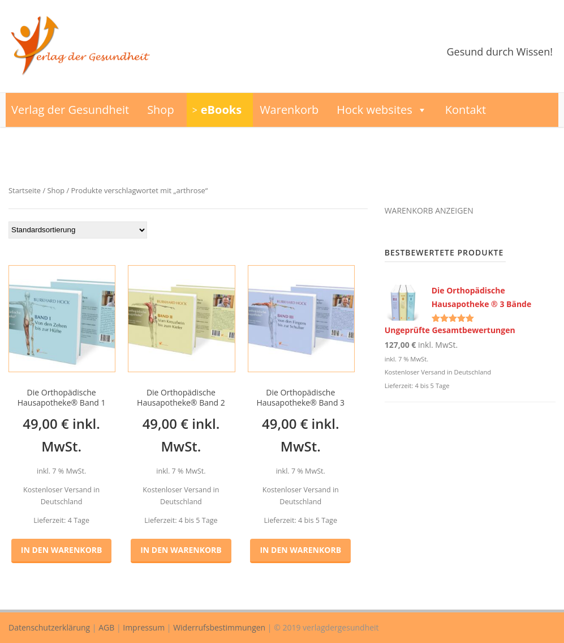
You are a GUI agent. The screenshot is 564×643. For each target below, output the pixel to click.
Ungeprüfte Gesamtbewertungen (450, 330)
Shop (160, 109)
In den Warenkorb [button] (61, 549)
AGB (106, 627)
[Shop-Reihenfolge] (77, 230)
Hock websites (382, 110)
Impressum (144, 627)
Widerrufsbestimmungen (219, 627)
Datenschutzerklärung (49, 627)
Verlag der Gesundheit (70, 109)
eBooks (221, 109)
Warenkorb (289, 109)
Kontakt (465, 109)
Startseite (24, 190)
